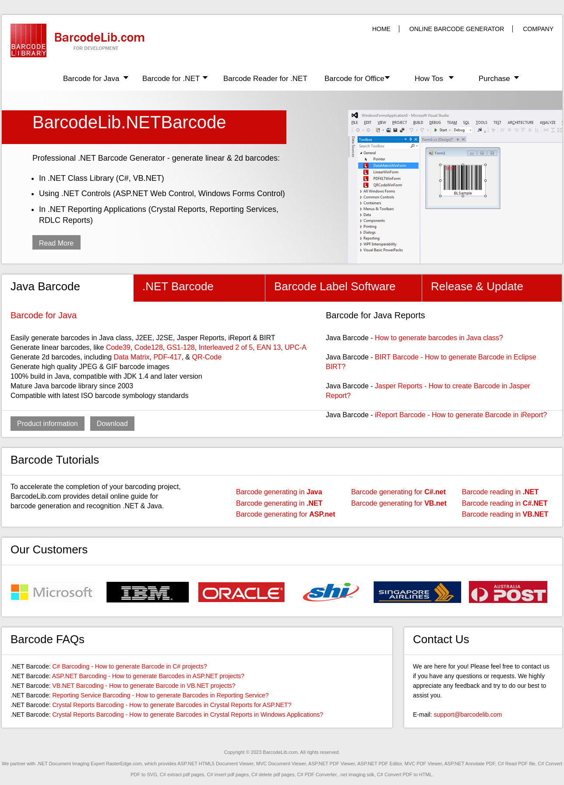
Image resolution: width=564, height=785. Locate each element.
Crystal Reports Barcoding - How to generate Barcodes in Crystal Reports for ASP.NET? (171, 704)
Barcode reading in (500, 492)
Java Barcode (45, 286)
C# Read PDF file (517, 763)
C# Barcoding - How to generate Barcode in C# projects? (129, 666)
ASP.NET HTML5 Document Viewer (215, 763)
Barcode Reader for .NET (265, 78)
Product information (47, 423)
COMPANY (538, 28)
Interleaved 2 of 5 (226, 347)
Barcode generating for (285, 514)
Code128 (148, 347)
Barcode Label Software (335, 286)
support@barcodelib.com (468, 714)
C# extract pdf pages (182, 774)
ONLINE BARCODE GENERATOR (456, 28)
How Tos (429, 78)
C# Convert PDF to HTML (404, 774)
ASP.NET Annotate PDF (469, 763)
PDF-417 (167, 357)
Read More (56, 243)
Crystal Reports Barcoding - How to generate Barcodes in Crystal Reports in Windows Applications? (187, 714)
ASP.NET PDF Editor (379, 763)
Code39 (118, 347)
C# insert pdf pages (227, 774)
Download (112, 423)
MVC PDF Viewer (423, 763)
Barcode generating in (279, 492)
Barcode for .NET (171, 78)
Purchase (494, 78)
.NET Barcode (178, 286)
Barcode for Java (91, 78)
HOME (381, 28)
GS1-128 (181, 347)
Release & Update (477, 286)
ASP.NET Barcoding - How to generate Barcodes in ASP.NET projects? (148, 675)
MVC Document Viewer (281, 763)
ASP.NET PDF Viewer (331, 763)
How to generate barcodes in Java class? (439, 337)
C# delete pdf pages (272, 774)
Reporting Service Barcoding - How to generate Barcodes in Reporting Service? (160, 695)
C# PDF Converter (317, 774)
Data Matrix (132, 357)
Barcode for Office (354, 78)
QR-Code (207, 357)
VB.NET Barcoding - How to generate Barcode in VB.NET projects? (143, 685)
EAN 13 (269, 347)
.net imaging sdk (356, 774)
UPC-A (296, 347)
